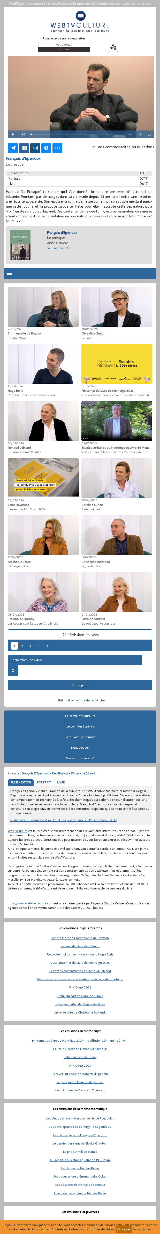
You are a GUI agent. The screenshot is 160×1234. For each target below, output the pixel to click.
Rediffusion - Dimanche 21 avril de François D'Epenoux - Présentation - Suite (63, 820)
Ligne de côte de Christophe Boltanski (80, 1012)
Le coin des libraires (80, 726)
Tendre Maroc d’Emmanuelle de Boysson (80, 938)
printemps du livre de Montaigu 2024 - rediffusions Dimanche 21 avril (80, 1040)
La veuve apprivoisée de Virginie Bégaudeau (80, 1127)
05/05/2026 (89, 443)
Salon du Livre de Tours (80, 1057)
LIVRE (61, 782)
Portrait (136, 3)
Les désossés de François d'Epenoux (80, 1090)
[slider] (77, 134)
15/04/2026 (88, 557)
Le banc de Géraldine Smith (80, 946)
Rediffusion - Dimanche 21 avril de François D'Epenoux (47, 3)
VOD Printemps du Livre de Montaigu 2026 (80, 963)
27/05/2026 (15, 329)
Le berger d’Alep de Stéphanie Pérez (80, 1004)
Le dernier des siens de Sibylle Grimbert (80, 1143)
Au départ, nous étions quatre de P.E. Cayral (80, 1160)
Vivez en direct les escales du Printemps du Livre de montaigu (80, 979)
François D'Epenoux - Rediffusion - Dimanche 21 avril (58, 773)
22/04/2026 (15, 557)
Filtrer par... (80, 685)
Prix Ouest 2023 (80, 1065)
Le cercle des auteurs (80, 716)
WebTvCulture (100, 3)
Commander (60, 248)
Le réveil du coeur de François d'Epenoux (80, 1074)
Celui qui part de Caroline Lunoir (80, 996)
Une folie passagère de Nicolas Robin (80, 1193)
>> (47, 646)
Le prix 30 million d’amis (80, 1152)
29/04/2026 (89, 500)
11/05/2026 (88, 386)
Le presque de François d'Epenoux (80, 1082)
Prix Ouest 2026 (80, 987)
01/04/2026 (89, 614)
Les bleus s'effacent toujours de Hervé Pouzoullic (80, 1118)
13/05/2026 (15, 386)
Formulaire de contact (80, 737)
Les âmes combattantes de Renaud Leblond (80, 971)
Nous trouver (80, 747)
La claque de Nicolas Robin (80, 1168)
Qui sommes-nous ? (80, 758)
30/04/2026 (16, 500)
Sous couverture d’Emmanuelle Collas (80, 1176)
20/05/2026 (89, 329)
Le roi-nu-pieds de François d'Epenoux (80, 1049)
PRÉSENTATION (20, 782)
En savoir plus (141, 1229)
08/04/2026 (16, 614)
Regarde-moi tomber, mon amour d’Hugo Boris (80, 954)
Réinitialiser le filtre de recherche (81, 700)
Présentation (121, 3)
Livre (146, 3)
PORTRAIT (44, 782)
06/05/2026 (16, 443)
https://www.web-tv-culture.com (31, 903)
